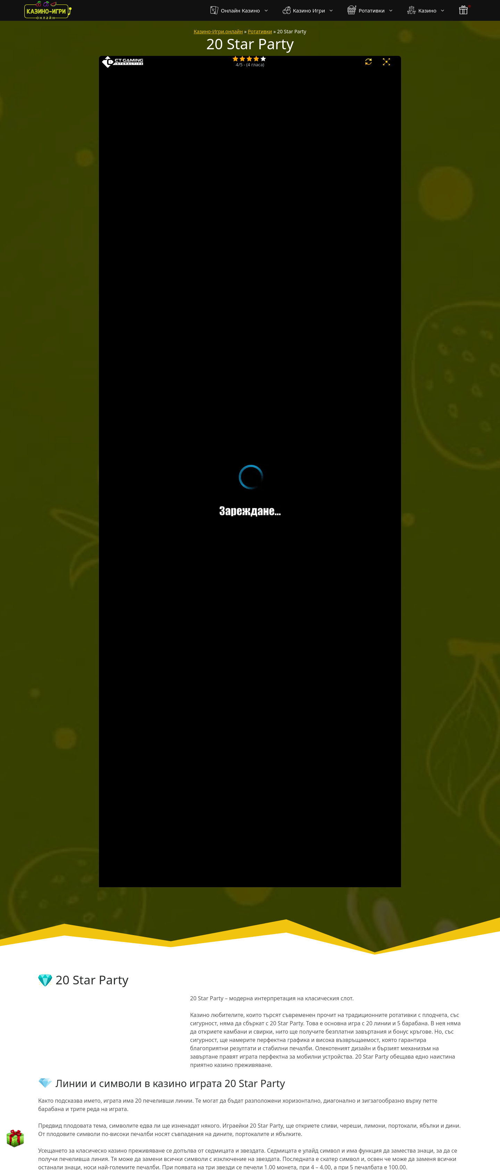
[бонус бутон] (464, 10)
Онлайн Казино (242, 10)
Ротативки (374, 10)
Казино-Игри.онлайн (218, 31)
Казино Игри (312, 10)
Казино (429, 10)
